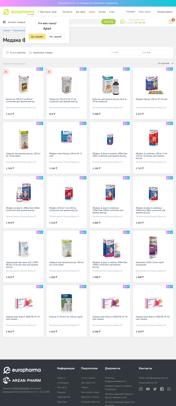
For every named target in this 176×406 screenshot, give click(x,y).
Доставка (80, 11)
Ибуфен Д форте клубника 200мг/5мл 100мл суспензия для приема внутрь (108, 210)
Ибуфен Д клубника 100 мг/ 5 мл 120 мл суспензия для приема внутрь (151, 156)
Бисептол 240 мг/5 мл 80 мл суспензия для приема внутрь (20, 100)
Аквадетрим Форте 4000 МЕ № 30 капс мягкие (23, 317)
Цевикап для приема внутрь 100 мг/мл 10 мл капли (66, 263)
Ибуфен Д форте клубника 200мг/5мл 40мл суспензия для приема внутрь (150, 210)
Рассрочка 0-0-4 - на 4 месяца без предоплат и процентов (88, 2)
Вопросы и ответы (90, 396)
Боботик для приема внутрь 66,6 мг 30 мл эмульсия (110, 100)
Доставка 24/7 (88, 382)
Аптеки (102, 11)
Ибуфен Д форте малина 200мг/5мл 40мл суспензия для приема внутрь (110, 154)
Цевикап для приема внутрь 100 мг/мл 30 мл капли (23, 154)
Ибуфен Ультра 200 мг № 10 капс (152, 99)
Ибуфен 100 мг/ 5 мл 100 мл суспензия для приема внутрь (63, 209)
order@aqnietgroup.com (156, 377)
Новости (61, 377)
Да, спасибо (37, 36)
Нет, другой (55, 36)
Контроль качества (90, 401)
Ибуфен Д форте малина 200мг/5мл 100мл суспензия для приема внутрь (110, 264)
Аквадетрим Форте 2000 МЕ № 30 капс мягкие (152, 317)
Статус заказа (144, 11)
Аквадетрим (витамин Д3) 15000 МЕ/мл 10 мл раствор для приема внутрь (22, 264)
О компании (63, 382)
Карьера (61, 392)
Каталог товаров (14, 22)
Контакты (67, 11)
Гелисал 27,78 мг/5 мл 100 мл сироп (66, 316)
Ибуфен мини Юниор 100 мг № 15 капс (65, 154)
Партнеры (62, 401)
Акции (92, 11)
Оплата (84, 387)
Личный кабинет (165, 11)
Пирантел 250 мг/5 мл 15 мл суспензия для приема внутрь (63, 100)
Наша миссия (63, 396)
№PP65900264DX (21, 388)
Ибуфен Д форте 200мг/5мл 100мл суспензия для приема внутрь (23, 209)
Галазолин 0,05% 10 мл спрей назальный (150, 263)
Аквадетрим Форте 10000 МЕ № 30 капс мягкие (110, 317)
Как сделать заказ (90, 392)
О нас (112, 11)
